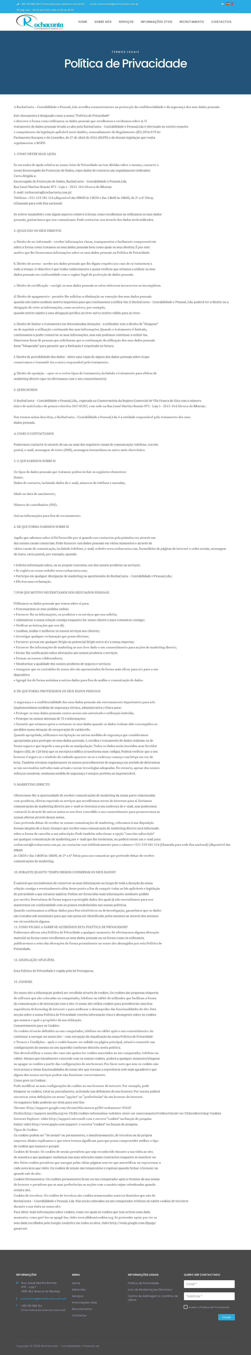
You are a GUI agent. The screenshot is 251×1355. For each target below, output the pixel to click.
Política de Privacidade (143, 1283)
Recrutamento (192, 22)
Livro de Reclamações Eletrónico (150, 1290)
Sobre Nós (103, 22)
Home (82, 22)
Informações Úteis (157, 22)
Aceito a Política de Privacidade (209, 1307)
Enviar (226, 1317)
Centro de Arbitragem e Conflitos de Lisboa (153, 1298)
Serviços (126, 22)
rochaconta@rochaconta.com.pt (118, 4)
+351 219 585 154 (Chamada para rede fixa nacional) (52, 4)
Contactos (221, 22)
